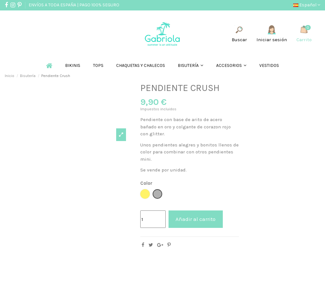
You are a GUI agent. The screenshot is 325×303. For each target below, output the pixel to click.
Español (306, 5)
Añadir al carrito (196, 219)
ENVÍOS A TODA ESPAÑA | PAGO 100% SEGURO (74, 5)
